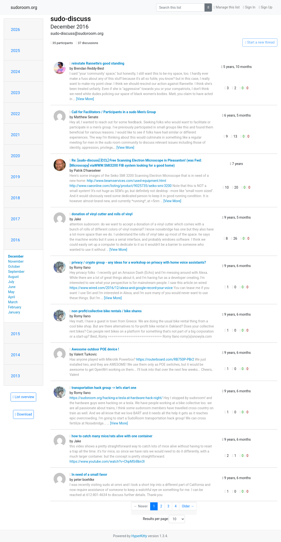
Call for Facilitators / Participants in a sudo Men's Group (113, 112)
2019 (15, 176)
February (14, 307)
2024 (15, 71)
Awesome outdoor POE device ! (94, 349)
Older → (188, 506)
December (16, 256)
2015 (15, 333)
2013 (15, 375)
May (11, 292)
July (11, 282)
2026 (15, 29)
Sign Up (265, 7)
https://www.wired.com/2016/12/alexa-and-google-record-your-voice (121, 288)
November (16, 261)
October (14, 266)
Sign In (249, 7)
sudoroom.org (24, 7)
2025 (15, 50)
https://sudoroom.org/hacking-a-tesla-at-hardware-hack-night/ (116, 398)
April (11, 297)
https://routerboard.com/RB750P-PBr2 (165, 359)
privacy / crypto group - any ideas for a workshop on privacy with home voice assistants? (138, 262)
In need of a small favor (88, 474)
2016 (15, 240)
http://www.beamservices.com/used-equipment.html (126, 181)
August (13, 277)
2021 (15, 134)
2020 (15, 155)
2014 (15, 354)
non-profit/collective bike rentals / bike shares (106, 311)
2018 (15, 197)
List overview (23, 397)
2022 (15, 113)
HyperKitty (139, 536)
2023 (15, 92)
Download (23, 414)
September (16, 272)
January (14, 312)
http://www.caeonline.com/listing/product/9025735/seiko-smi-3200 (121, 186)
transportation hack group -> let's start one (103, 388)
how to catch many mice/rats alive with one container (111, 436)
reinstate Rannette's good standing (97, 63)
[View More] (85, 99)
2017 (15, 218)
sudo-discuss (70, 19)
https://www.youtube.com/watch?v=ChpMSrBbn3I (107, 461)
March (13, 302)
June (12, 287)
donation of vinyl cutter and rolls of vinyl (101, 214)
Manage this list (227, 7)
